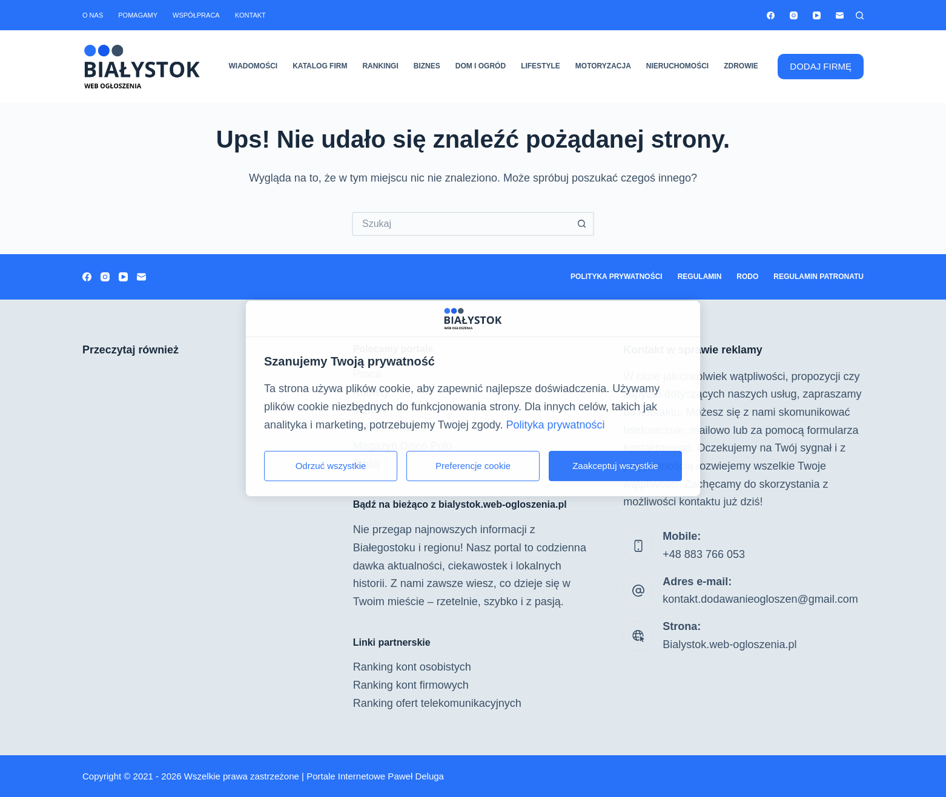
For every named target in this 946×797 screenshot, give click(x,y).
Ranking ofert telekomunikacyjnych (437, 703)
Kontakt (250, 15)
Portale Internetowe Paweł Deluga (375, 776)
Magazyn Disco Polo (402, 446)
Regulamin (700, 276)
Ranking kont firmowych (411, 685)
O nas (92, 15)
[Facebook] (771, 15)
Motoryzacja (603, 66)
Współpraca (196, 15)
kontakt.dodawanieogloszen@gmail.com (760, 599)
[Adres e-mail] (840, 15)
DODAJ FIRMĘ (821, 66)
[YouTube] (817, 15)
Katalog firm (320, 66)
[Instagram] (794, 15)
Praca (367, 374)
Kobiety (371, 392)
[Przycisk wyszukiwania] (582, 224)
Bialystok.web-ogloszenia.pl (729, 644)
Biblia (366, 464)
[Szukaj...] (461, 224)
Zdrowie (741, 66)
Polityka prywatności (617, 276)
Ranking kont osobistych (412, 667)
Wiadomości (253, 66)
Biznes (427, 66)
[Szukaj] (860, 15)
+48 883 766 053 (704, 554)
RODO (747, 276)
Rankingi (380, 66)
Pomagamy (137, 15)
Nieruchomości (677, 66)
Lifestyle (540, 66)
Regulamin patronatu (818, 276)
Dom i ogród (480, 66)
